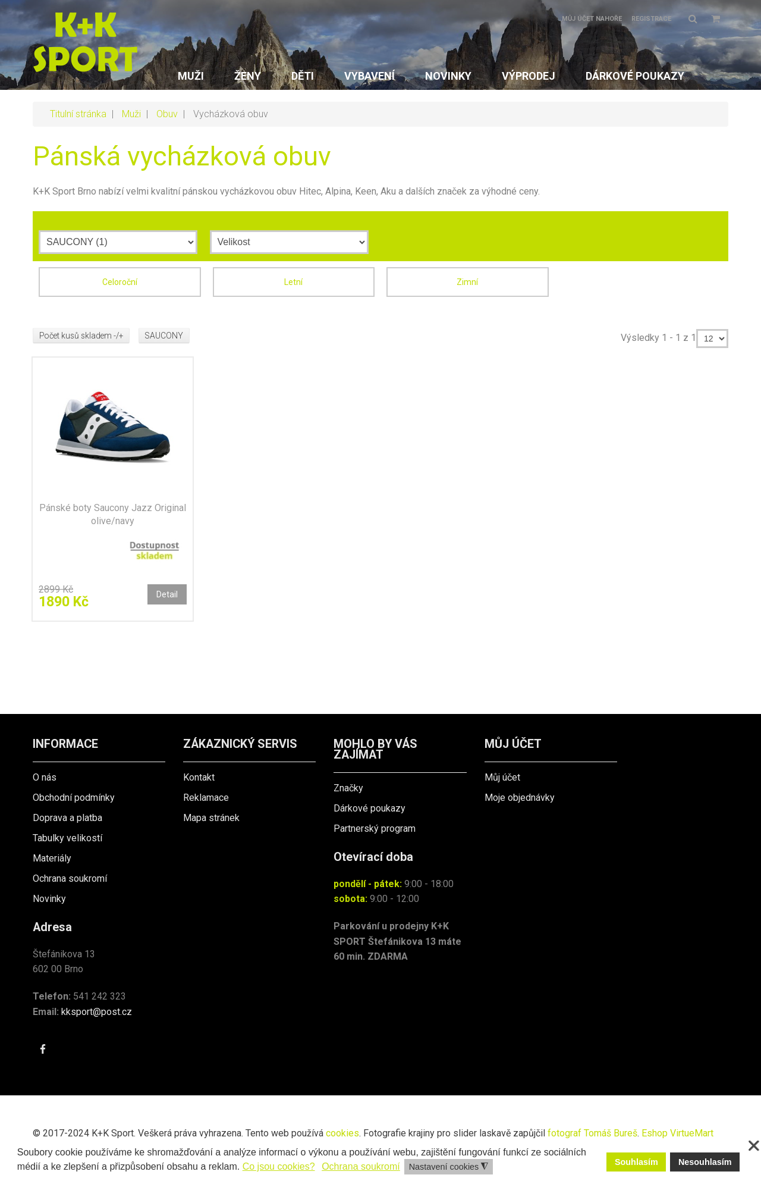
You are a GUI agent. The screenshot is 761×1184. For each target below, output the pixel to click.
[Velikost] (289, 242)
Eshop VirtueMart (677, 1133)
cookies (342, 1133)
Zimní (467, 282)
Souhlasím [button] (636, 1162)
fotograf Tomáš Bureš (592, 1133)
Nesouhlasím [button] (705, 1162)
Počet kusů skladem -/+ (83, 335)
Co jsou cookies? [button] (279, 1166)
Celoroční (119, 282)
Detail (167, 594)
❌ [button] (754, 1145)
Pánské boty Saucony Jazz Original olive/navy (112, 514)
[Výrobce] (118, 242)
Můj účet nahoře (592, 19)
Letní (293, 282)
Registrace (651, 19)
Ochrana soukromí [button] (361, 1166)
